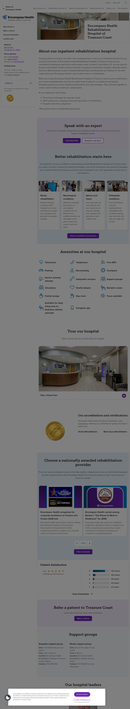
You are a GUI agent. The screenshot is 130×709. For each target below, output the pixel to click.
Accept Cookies (82, 694)
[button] (8, 697)
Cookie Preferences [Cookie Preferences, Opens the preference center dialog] (82, 700)
